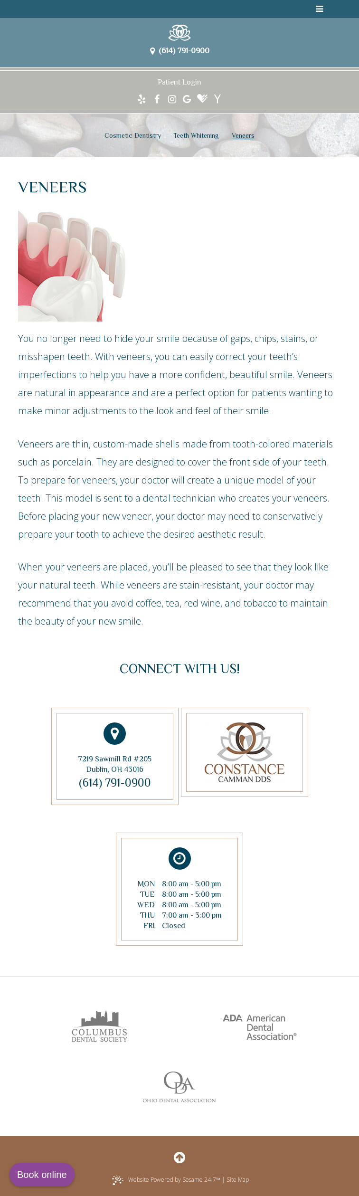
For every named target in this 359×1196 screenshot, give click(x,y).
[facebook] (157, 99)
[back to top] (179, 1157)
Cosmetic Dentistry (132, 135)
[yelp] (142, 99)
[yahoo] (217, 99)
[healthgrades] (202, 99)
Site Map (238, 1180)
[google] (187, 99)
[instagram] (172, 99)
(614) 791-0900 (179, 51)
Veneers (243, 135)
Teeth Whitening (196, 135)
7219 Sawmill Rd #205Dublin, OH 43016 (114, 748)
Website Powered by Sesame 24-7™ (166, 1180)
